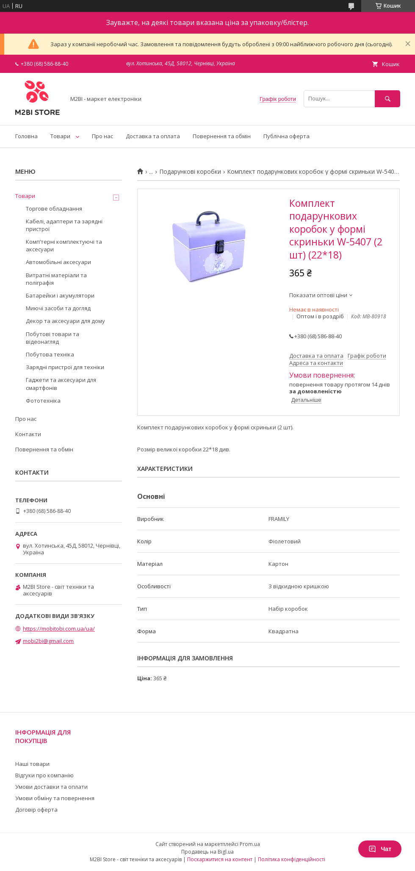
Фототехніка (43, 400)
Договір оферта (36, 809)
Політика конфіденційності (291, 859)
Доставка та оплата (153, 136)
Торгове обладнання (54, 208)
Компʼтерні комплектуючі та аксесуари (64, 245)
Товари (60, 136)
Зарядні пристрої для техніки (65, 367)
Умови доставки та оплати (51, 786)
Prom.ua (250, 844)
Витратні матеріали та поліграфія (56, 279)
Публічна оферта (286, 136)
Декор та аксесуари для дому (65, 321)
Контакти (28, 434)
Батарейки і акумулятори (60, 295)
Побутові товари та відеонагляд (52, 337)
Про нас (102, 136)
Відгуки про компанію (44, 775)
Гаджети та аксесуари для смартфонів (61, 383)
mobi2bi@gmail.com (48, 640)
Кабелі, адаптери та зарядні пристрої (64, 225)
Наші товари (32, 764)
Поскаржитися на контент (219, 859)
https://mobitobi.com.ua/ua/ (59, 628)
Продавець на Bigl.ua (207, 851)
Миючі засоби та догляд (58, 308)
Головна (26, 136)
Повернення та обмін (222, 136)
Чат (379, 849)
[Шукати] (387, 98)
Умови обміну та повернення (54, 798)
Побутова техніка (50, 354)
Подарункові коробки (190, 171)
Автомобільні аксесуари (58, 262)
